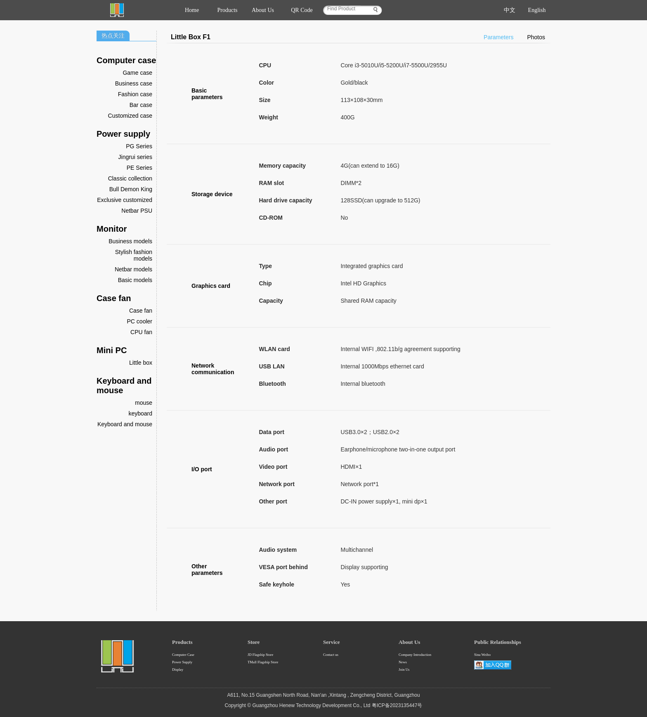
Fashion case (135, 94)
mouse (143, 402)
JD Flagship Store (260, 655)
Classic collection (130, 178)
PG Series (139, 146)
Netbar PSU (136, 210)
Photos (536, 37)
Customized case (130, 115)
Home (192, 10)
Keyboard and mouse (124, 424)
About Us (263, 10)
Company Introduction (415, 655)
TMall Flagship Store (263, 662)
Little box (140, 362)
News (403, 662)
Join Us (404, 669)
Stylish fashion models (133, 255)
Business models (130, 241)
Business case (133, 83)
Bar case (141, 105)
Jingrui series (135, 157)
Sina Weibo (482, 655)
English (537, 10)
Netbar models (133, 269)
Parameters (498, 37)
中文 (509, 10)
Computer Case (183, 655)
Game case (137, 72)
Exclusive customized (124, 200)
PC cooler (139, 321)
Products (227, 10)
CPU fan (141, 332)
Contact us (330, 655)
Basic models (135, 280)
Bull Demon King (130, 189)
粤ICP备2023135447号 (397, 705)
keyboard (140, 413)
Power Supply (182, 662)
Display (177, 669)
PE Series (139, 167)
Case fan (140, 310)
